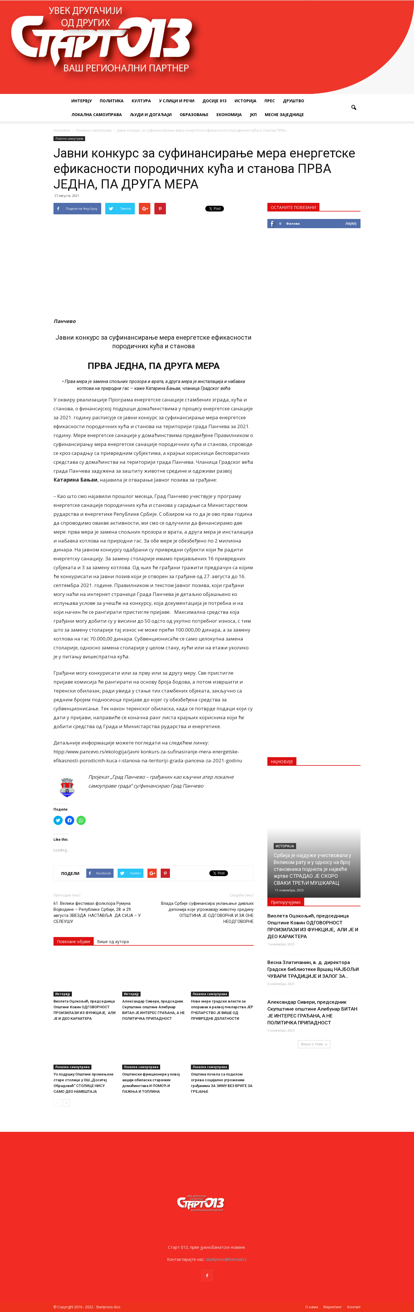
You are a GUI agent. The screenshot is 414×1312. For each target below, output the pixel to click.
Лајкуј (350, 223)
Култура (141, 100)
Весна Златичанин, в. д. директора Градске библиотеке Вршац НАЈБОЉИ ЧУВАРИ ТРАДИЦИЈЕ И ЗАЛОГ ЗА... (313, 969)
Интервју (81, 100)
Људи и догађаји (151, 114)
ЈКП (253, 114)
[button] (354, 108)
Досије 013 (214, 100)
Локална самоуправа (96, 114)
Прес (269, 100)
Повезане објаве (73, 941)
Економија (229, 114)
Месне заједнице (284, 114)
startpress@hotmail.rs (226, 1259)
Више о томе (314, 1044)
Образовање (194, 114)
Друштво (293, 100)
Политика (112, 100)
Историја (245, 100)
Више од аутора (113, 941)
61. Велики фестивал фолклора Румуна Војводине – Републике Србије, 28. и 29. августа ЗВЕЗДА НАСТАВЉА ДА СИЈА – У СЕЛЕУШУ (97, 912)
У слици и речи (176, 100)
